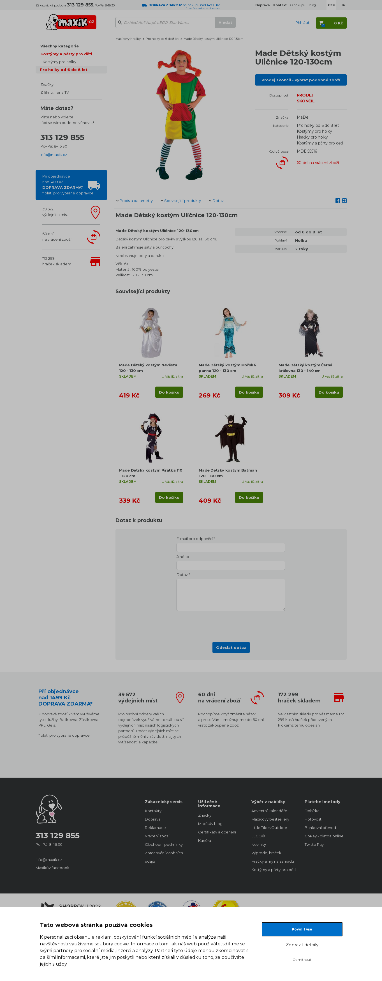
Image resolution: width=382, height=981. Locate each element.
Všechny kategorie (59, 46)
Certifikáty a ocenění (217, 832)
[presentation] (231, 625)
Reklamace (155, 827)
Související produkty (182, 200)
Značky (47, 84)
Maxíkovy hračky (128, 39)
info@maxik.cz (53, 154)
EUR (342, 5)
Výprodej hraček (266, 853)
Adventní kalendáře (269, 810)
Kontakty (153, 810)
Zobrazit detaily (302, 944)
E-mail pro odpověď (195, 538)
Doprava (153, 819)
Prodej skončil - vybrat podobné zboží (300, 80)
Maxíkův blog (210, 823)
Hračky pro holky (312, 137)
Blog (312, 5)
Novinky (258, 844)
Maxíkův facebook (53, 867)
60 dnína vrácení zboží (56, 236)
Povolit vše (302, 929)
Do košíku (169, 392)
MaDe (303, 117)
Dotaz (218, 200)
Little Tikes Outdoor (269, 827)
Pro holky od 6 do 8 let (63, 69)
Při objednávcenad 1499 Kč (68, 184)
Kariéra (204, 840)
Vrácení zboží (157, 836)
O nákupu (297, 5)
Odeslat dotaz (231, 647)
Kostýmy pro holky (59, 61)
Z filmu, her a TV (54, 92)
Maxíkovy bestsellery (270, 819)
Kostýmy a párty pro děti (66, 54)
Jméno (183, 556)
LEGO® (258, 836)
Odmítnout (302, 959)
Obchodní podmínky (164, 844)
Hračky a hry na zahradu (272, 861)
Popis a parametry (136, 200)
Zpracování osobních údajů (164, 857)
